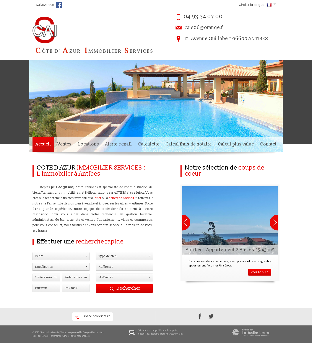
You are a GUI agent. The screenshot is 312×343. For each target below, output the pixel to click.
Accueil (43, 144)
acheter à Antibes (121, 198)
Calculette (148, 144)
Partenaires (55, 335)
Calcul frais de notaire (189, 144)
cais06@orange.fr (204, 28)
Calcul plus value (236, 144)
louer (97, 198)
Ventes (64, 144)
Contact (268, 144)
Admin (65, 335)
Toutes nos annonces (79, 335)
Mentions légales (40, 335)
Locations (88, 144)
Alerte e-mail (118, 144)
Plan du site (96, 332)
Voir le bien (260, 272)
